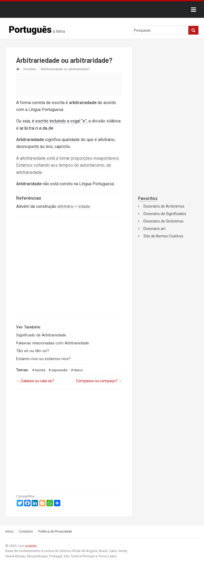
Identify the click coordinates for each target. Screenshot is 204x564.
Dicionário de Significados (164, 214)
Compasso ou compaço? (99, 381)
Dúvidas (29, 69)
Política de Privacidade (55, 531)
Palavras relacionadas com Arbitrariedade (52, 343)
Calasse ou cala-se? (35, 381)
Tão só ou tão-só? (32, 350)
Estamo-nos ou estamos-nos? (43, 358)
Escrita (40, 370)
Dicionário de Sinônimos (163, 221)
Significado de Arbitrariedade (41, 335)
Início (9, 531)
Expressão (60, 370)
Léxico (78, 370)
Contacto (26, 531)
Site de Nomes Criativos (163, 236)
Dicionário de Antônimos (163, 206)
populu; (31, 546)
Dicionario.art (154, 229)
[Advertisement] (69, 84)
